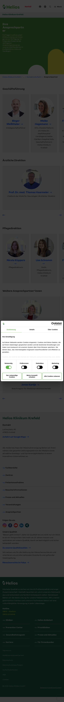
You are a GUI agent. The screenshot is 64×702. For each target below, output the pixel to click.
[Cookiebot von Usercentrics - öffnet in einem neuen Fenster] (53, 323)
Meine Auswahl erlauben (32, 376)
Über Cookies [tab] (53, 329)
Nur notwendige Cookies (12, 376)
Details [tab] (32, 329)
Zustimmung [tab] (11, 329)
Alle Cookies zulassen (52, 376)
